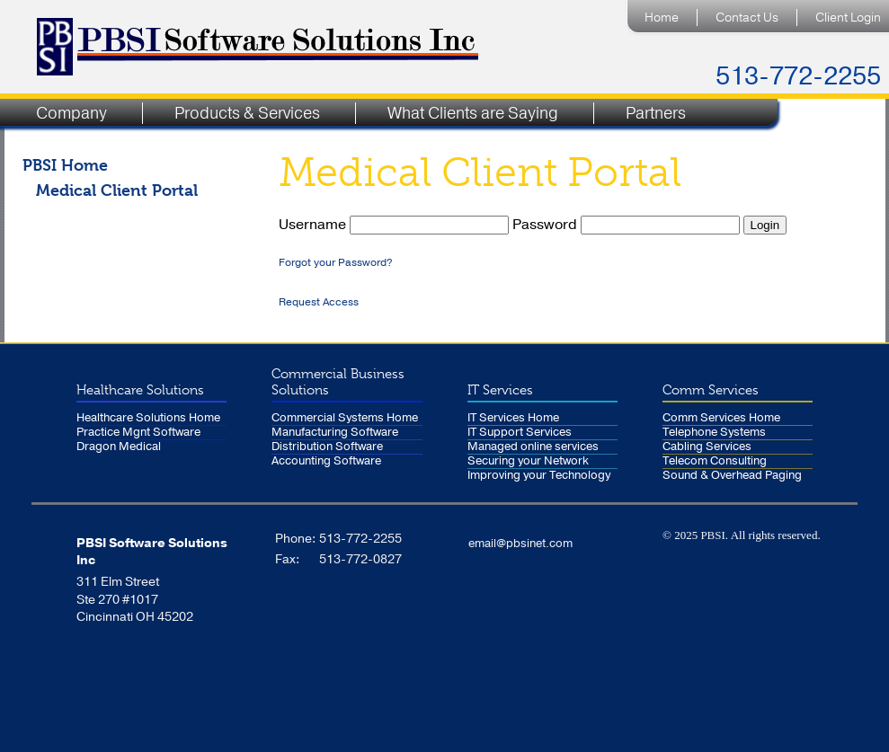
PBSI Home (65, 164)
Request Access (319, 302)
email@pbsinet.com (520, 543)
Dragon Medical (118, 447)
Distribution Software (327, 447)
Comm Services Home (721, 418)
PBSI (712, 535)
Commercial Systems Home (344, 418)
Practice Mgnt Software (138, 432)
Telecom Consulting (714, 461)
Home (662, 17)
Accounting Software (326, 461)
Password (627, 224)
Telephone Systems (714, 432)
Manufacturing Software (334, 432)
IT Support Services (519, 432)
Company (71, 113)
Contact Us (747, 17)
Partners (656, 113)
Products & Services (247, 113)
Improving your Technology (538, 475)
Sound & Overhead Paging (732, 475)
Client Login (848, 17)
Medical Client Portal (117, 190)
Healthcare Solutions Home (148, 418)
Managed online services (533, 447)
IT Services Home (513, 418)
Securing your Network (528, 461)
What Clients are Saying (472, 113)
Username (395, 224)
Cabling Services (706, 447)
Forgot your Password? (336, 262)
